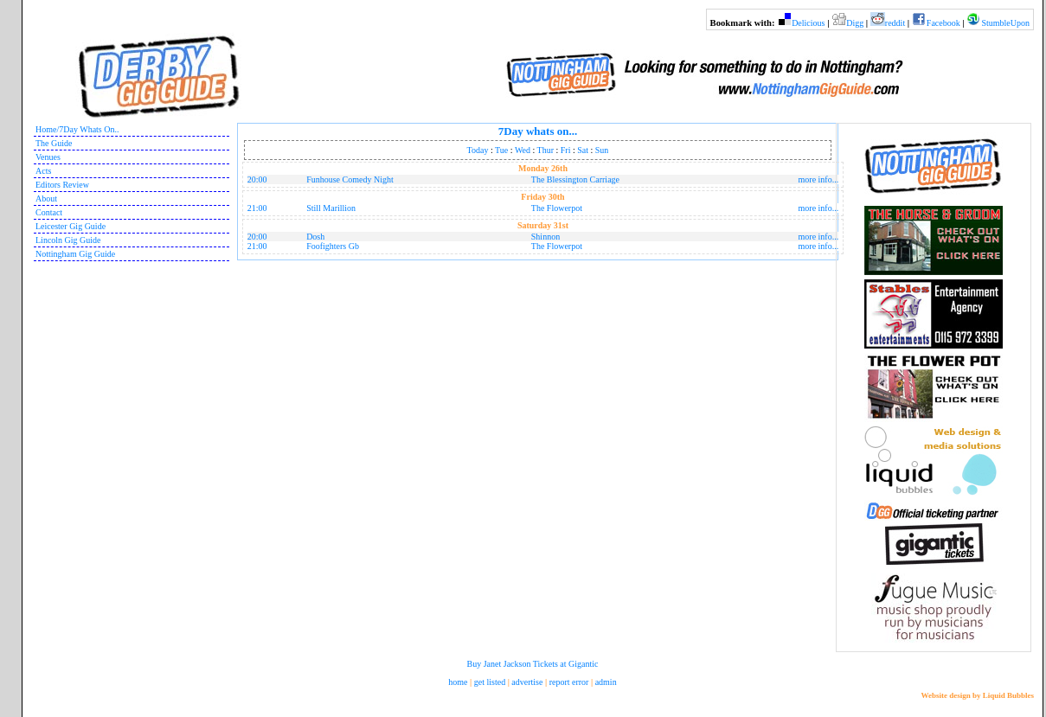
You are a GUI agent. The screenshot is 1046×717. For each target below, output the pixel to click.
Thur (545, 150)
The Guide (54, 143)
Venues (48, 157)
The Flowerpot (556, 208)
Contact (48, 212)
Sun (602, 150)
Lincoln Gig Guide (68, 240)
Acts (43, 171)
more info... (819, 179)
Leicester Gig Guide (70, 226)
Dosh (315, 236)
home (457, 682)
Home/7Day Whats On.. (77, 129)
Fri (566, 150)
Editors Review (62, 184)
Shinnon (545, 236)
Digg (854, 23)
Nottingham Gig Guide (75, 254)
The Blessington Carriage (575, 179)
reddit (895, 23)
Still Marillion (331, 208)
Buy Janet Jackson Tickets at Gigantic (533, 664)
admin (606, 682)
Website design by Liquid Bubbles (977, 695)
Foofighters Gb (332, 246)
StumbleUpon (1005, 23)
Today (478, 150)
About (46, 198)
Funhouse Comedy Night (350, 179)
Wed (522, 150)
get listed (489, 682)
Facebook (943, 23)
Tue (501, 150)
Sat (582, 150)
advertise (526, 682)
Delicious (808, 23)
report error (569, 682)
